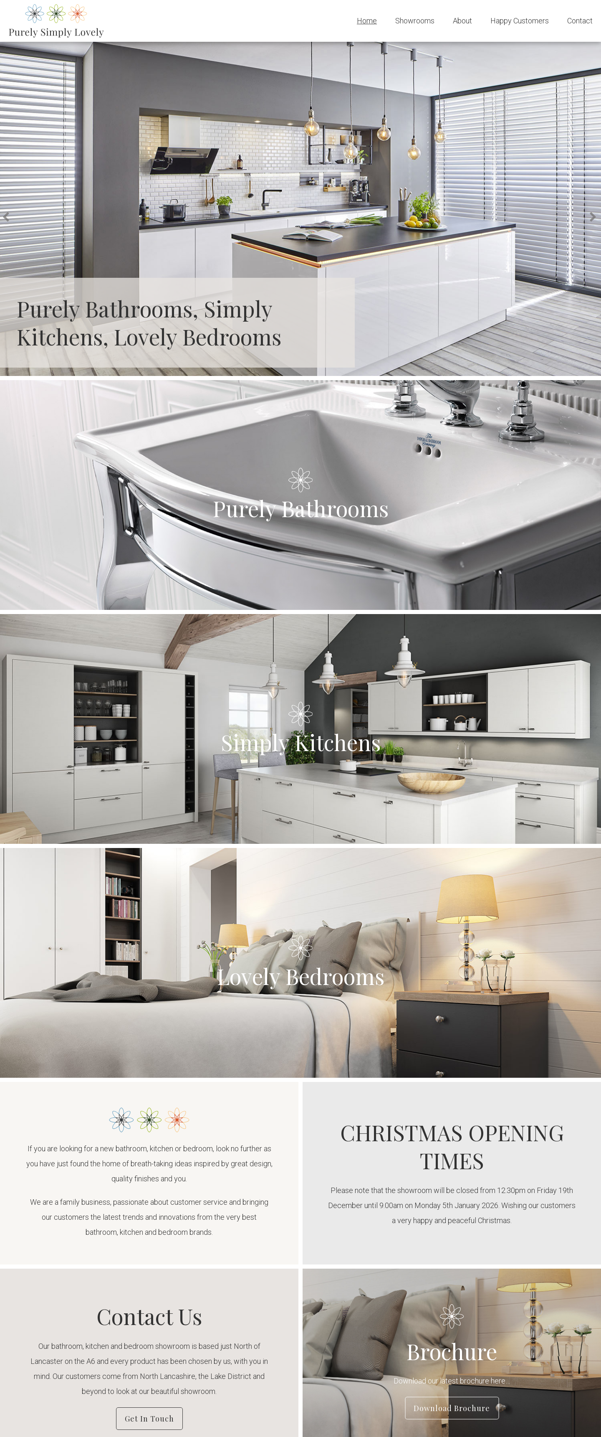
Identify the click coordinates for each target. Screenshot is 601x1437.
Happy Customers (519, 20)
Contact (580, 20)
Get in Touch (149, 1419)
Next (594, 217)
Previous (7, 217)
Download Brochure (452, 1408)
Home (367, 20)
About (462, 20)
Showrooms (414, 20)
